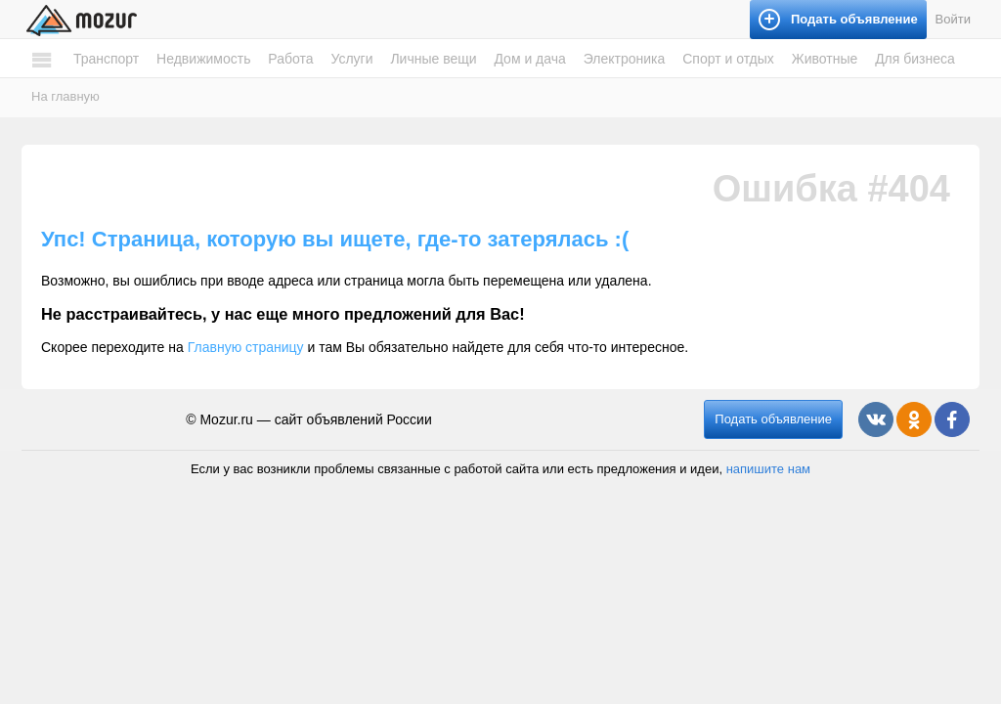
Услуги (351, 58)
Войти (953, 19)
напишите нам (768, 469)
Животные (825, 58)
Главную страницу (246, 347)
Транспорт (106, 58)
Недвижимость (203, 58)
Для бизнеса (915, 58)
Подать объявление (773, 419)
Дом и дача (529, 58)
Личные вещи (433, 58)
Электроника (625, 58)
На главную (65, 96)
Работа (290, 58)
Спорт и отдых (728, 58)
